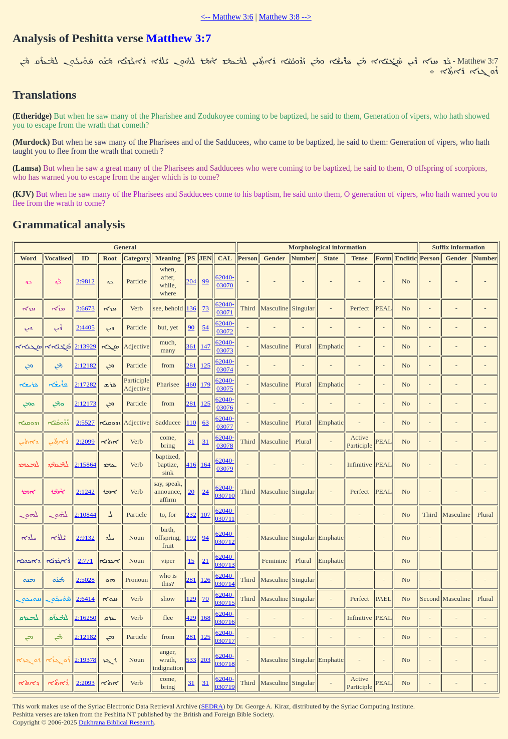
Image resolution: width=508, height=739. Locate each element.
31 (191, 441)
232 (191, 514)
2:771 (85, 560)
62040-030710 (225, 491)
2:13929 (86, 346)
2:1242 (85, 491)
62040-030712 (225, 537)
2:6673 (85, 308)
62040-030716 (225, 617)
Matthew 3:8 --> (285, 17)
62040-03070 (224, 281)
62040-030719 (225, 682)
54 (205, 327)
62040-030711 (225, 514)
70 (205, 598)
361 (191, 346)
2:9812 (85, 281)
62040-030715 (225, 598)
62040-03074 (224, 365)
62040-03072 (224, 327)
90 (191, 327)
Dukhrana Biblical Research (116, 722)
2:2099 (85, 441)
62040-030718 (225, 659)
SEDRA (212, 706)
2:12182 (86, 365)
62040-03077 (224, 422)
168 (205, 617)
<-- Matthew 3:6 (227, 17)
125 (205, 365)
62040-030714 (225, 579)
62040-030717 (225, 636)
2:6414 (85, 598)
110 (191, 422)
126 (205, 579)
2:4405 (85, 327)
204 (191, 281)
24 (205, 491)
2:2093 (85, 682)
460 (191, 384)
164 (205, 464)
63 (205, 422)
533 (191, 659)
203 (205, 659)
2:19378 (86, 659)
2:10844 (86, 514)
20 (191, 491)
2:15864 (86, 464)
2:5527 (85, 422)
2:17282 (86, 384)
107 (205, 514)
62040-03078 (224, 441)
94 (205, 537)
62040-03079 (224, 464)
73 (205, 308)
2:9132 (85, 537)
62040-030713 (225, 560)
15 (191, 560)
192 (191, 537)
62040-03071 (224, 308)
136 (191, 308)
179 (205, 384)
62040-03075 (224, 384)
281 (191, 365)
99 (205, 281)
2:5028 (85, 579)
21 (205, 560)
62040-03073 (224, 346)
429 (191, 617)
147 (205, 346)
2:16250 (86, 617)
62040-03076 (224, 403)
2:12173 (86, 403)
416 (191, 464)
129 (191, 598)
